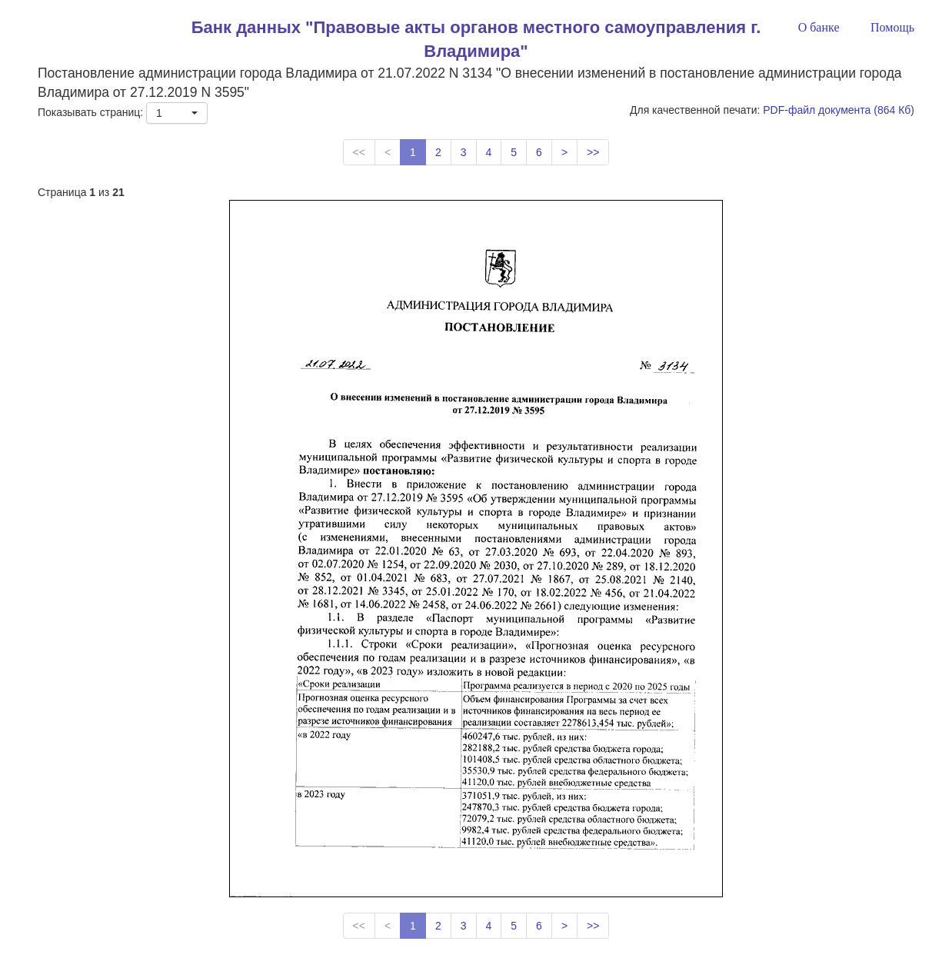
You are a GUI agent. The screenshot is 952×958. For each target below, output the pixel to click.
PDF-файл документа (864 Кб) (838, 110)
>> (593, 152)
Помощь (892, 27)
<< (359, 152)
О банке (819, 27)
